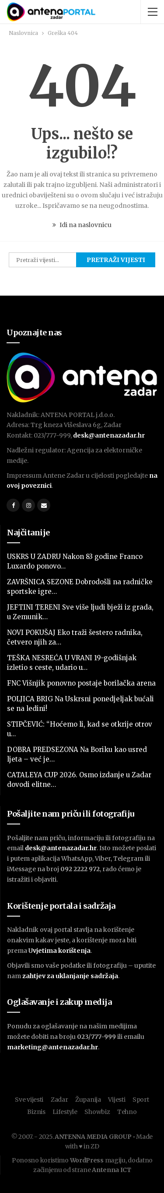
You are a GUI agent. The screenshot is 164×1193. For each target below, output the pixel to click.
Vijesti (116, 1099)
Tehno (127, 1112)
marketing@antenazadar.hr (52, 1047)
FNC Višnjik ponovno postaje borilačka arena (81, 683)
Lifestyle (64, 1112)
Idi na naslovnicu (82, 225)
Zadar (59, 1099)
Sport (141, 1099)
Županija (88, 1099)
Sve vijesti (29, 1099)
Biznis (36, 1112)
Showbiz (97, 1112)
